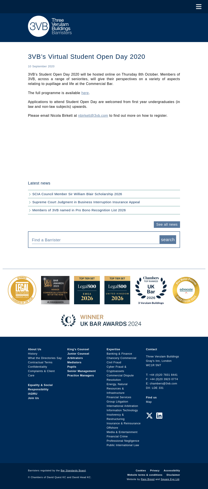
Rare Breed (148, 479)
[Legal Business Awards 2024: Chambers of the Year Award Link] (22, 302)
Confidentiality (37, 366)
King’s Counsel (78, 349)
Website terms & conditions (144, 475)
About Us (34, 349)
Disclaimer (173, 475)
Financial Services (119, 397)
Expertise (113, 349)
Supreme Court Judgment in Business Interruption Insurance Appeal (86, 202)
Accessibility (172, 470)
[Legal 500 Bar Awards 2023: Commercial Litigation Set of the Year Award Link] (55, 302)
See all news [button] (166, 224)
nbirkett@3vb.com (93, 115)
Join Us (33, 398)
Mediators (74, 362)
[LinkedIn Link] (159, 416)
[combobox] (95, 239)
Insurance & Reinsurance (124, 423)
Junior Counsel (78, 353)
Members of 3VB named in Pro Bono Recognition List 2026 (79, 210)
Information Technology (122, 410)
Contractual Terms (40, 362)
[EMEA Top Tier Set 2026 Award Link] (87, 302)
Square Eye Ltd (170, 479)
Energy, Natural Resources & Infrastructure (117, 388)
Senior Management (81, 371)
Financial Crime (117, 436)
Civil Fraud (114, 362)
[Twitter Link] (149, 416)
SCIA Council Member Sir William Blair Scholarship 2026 (77, 194)
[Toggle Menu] (199, 6)
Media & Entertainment (122, 432)
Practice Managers (80, 375)
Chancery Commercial (121, 358)
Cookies (141, 470)
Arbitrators (75, 358)
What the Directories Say (45, 358)
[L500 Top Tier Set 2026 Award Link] (117, 302)
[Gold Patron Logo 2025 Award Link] (186, 302)
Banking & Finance (119, 353)
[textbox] (94, 240)
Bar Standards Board (73, 470)
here (85, 93)
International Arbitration (122, 406)
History (32, 353)
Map (149, 401)
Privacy (154, 470)
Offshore (112, 427)
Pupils (71, 366)
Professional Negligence (123, 440)
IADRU (32, 393)
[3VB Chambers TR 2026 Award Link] (151, 302)
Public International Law (123, 445)
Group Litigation (117, 401)
